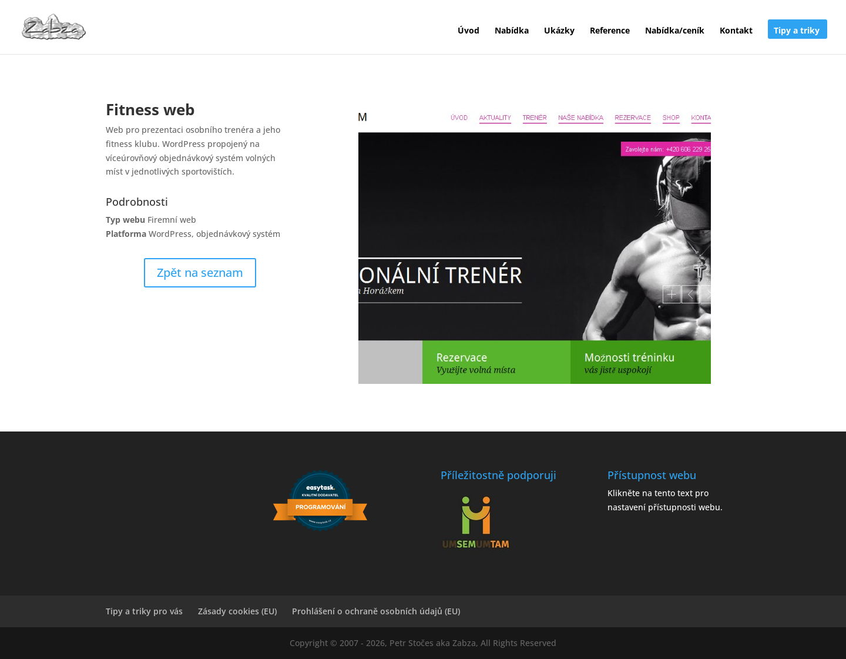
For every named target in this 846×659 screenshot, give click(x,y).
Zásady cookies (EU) (237, 611)
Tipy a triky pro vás (144, 611)
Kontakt (736, 31)
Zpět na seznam (200, 272)
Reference (610, 31)
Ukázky (559, 31)
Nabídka (512, 31)
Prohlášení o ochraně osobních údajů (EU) (376, 611)
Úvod (468, 31)
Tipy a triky (797, 31)
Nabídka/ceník (674, 31)
